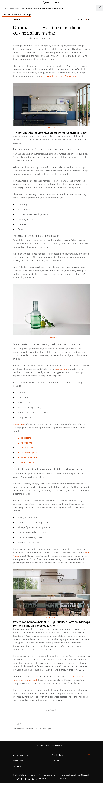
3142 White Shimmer (28, 457)
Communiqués (19, 761)
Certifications (57, 755)
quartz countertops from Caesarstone (58, 76)
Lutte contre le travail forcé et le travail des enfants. (74, 777)
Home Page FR (8, 8)
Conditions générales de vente (47, 777)
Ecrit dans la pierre (19, 8)
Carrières (55, 761)
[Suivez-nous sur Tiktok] (37, 779)
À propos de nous (20, 755)
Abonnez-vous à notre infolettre (51, 745)
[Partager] (99, 7)
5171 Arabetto (51, 128)
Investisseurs (18, 766)
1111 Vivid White (51, 337)
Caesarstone (19, 424)
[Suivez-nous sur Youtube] (29, 779)
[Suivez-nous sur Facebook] (14, 779)
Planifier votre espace (43, 729)
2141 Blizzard (24, 437)
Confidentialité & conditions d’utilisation (24, 777)
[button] (89, 755)
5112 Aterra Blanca (27, 452)
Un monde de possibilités (23, 729)
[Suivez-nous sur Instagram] (21, 779)
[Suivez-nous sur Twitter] (17, 779)
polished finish (61, 369)
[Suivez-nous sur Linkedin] (33, 779)
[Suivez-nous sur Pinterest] (25, 779)
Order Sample (51, 710)
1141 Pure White (26, 462)
